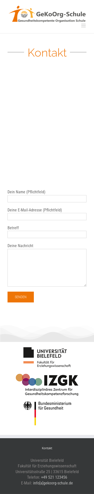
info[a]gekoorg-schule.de (53, 483)
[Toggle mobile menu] (83, 25)
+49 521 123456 (54, 477)
